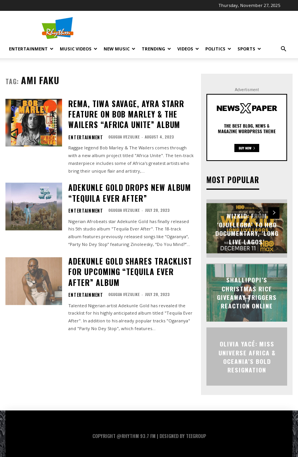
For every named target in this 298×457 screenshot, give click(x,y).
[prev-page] (259, 212)
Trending (156, 49)
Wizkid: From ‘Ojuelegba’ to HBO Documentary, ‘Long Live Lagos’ (247, 227)
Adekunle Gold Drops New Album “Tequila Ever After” (129, 173)
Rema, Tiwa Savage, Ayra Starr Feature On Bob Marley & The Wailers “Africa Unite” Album (129, 106)
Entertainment (31, 49)
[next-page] (273, 212)
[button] (283, 49)
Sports (249, 49)
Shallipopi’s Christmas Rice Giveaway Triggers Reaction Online (247, 291)
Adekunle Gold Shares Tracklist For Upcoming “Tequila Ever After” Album (130, 240)
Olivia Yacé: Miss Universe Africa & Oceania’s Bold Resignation (246, 355)
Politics (218, 49)
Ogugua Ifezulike (117, 120)
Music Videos (78, 49)
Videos (188, 49)
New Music (119, 49)
